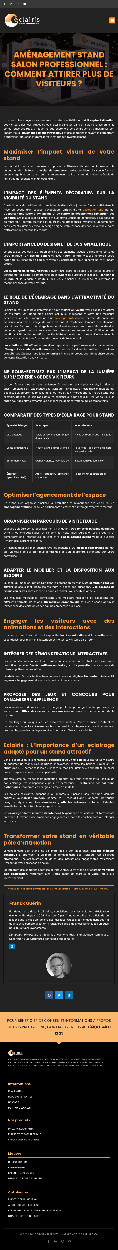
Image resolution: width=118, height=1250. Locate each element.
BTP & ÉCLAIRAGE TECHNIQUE (25, 1178)
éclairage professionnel (70, 318)
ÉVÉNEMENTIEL (17, 1167)
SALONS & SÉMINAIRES (21, 1173)
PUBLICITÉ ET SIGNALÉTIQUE (24, 1134)
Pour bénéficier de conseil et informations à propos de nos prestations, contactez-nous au (59, 1027)
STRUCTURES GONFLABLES (23, 1139)
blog (79, 1234)
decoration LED (93, 209)
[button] (112, 20)
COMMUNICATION (18, 1162)
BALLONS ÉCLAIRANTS (21, 1128)
